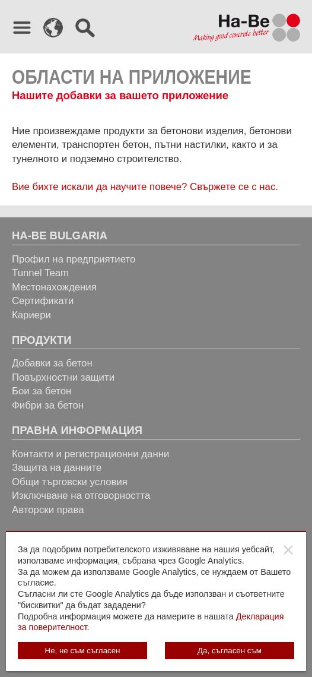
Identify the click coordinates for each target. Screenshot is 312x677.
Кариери (31, 315)
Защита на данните (56, 467)
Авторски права (48, 509)
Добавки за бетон (52, 363)
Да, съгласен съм (230, 650)
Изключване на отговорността (81, 495)
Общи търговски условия (70, 482)
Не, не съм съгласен (82, 650)
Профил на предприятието (73, 259)
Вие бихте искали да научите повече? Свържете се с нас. (145, 186)
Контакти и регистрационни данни (90, 454)
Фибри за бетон (48, 405)
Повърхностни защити (63, 377)
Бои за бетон (41, 391)
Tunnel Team (40, 273)
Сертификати (43, 300)
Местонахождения (54, 287)
